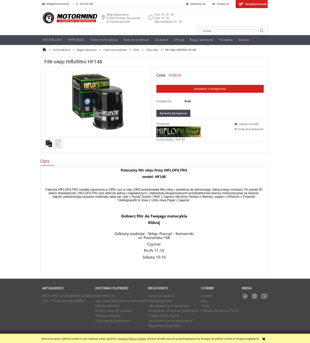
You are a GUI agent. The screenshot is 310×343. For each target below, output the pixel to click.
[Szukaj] (261, 30)
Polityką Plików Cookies (132, 338)
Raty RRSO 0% (105, 296)
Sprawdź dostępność (173, 113)
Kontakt (206, 296)
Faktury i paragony (108, 316)
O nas (205, 306)
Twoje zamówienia (161, 296)
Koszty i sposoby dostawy (113, 311)
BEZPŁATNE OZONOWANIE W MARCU (68, 296)
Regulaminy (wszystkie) (164, 326)
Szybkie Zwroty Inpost (163, 316)
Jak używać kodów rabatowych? (171, 321)
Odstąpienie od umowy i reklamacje (173, 311)
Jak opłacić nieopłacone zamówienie (121, 301)
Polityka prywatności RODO (220, 311)
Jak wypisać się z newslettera (168, 306)
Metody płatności (107, 306)
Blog (204, 301)
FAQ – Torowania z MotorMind (63, 301)
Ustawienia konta (160, 301)
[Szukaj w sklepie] (228, 31)
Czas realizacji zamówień (112, 321)
